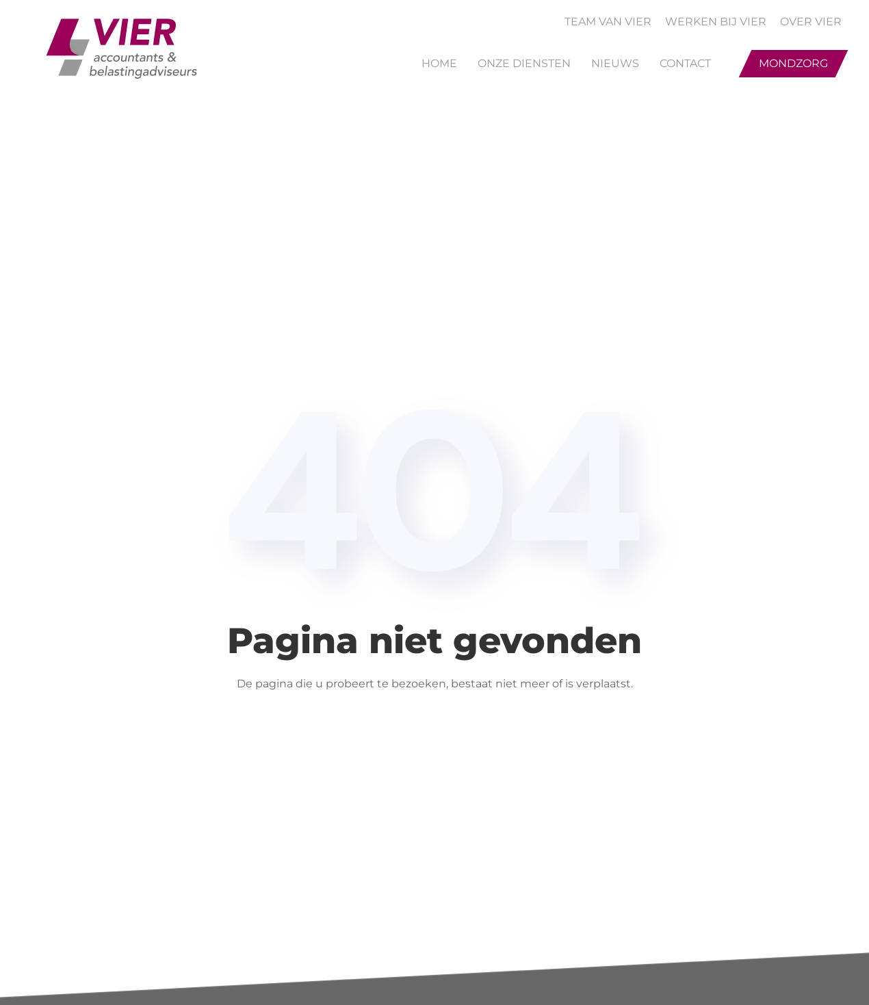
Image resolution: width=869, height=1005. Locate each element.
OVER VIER (811, 21)
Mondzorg (793, 63)
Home (439, 63)
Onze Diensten (524, 63)
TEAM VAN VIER (608, 21)
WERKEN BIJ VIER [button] (715, 21)
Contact (685, 63)
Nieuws (615, 63)
